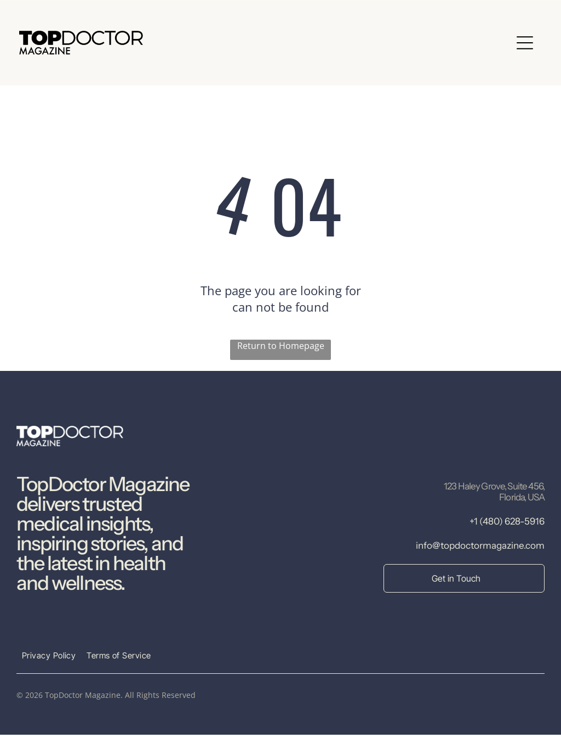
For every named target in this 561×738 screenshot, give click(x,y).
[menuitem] (48, 659)
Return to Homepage (280, 349)
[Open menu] (525, 44)
